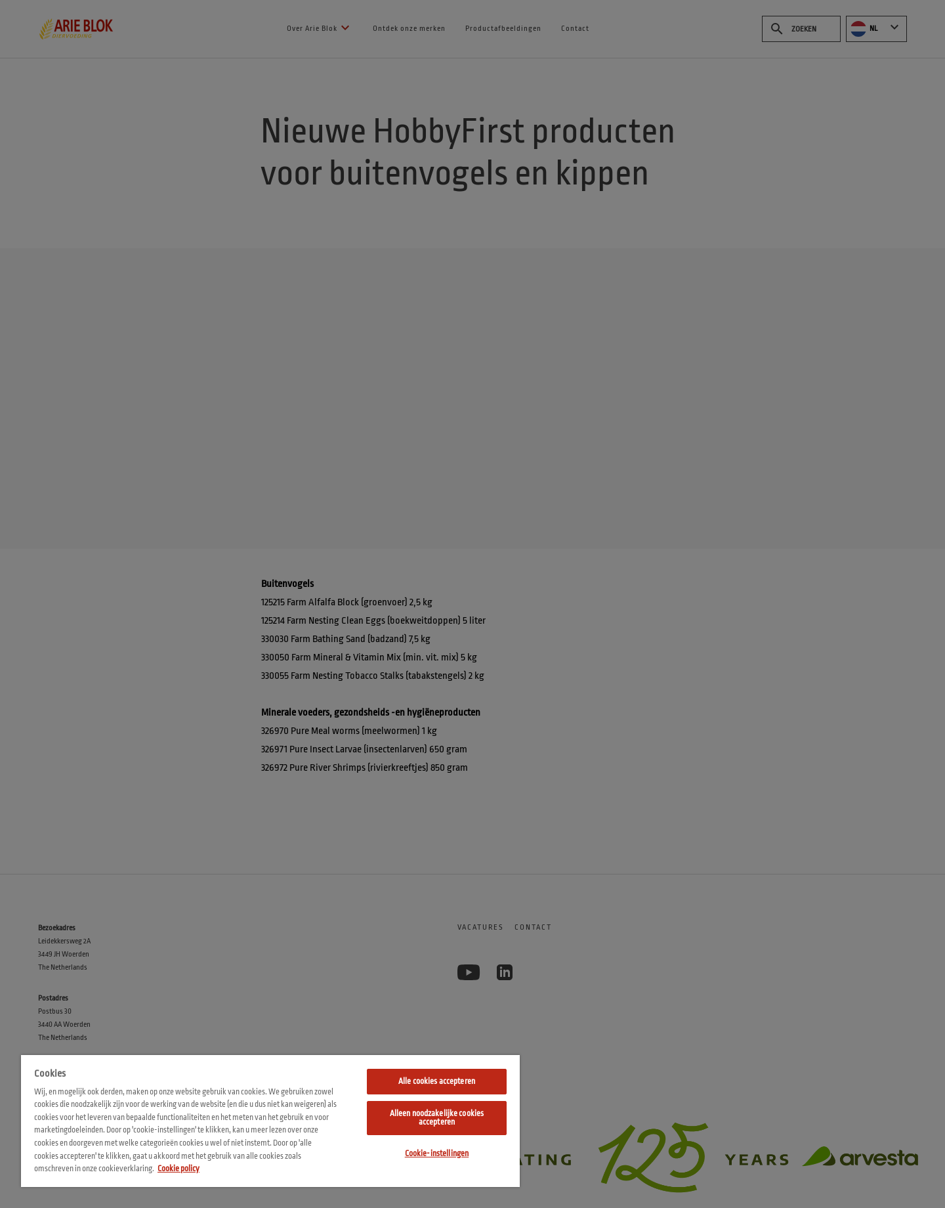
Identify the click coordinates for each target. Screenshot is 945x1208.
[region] (270, 1121)
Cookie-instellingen (437, 1153)
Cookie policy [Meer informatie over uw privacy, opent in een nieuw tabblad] (179, 1168)
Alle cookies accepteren (436, 1081)
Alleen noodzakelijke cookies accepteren (437, 1118)
